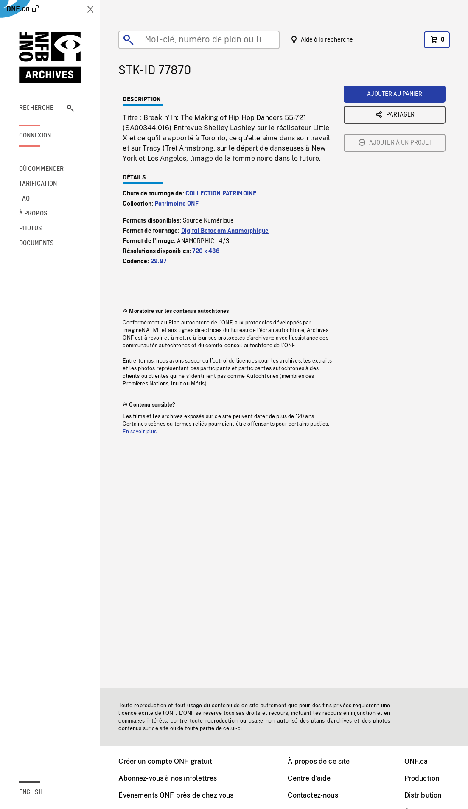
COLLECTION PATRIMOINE (220, 193)
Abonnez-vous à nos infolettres (167, 778)
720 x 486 (205, 251)
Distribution (423, 795)
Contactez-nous (313, 795)
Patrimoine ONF (176, 204)
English (31, 792)
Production (422, 778)
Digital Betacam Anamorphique (225, 231)
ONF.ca (416, 761)
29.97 (159, 261)
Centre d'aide (309, 778)
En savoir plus (140, 432)
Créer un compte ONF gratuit (165, 761)
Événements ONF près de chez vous (175, 795)
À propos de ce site (319, 761)
